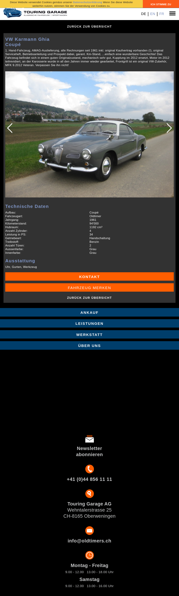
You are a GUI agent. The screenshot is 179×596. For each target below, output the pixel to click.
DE (143, 14)
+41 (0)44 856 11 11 (89, 479)
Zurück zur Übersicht (89, 26)
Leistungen (90, 323)
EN (152, 14)
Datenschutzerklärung (87, 2)
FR (161, 14)
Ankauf (89, 312)
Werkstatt (89, 335)
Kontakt (89, 277)
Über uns (89, 346)
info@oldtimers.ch (89, 540)
